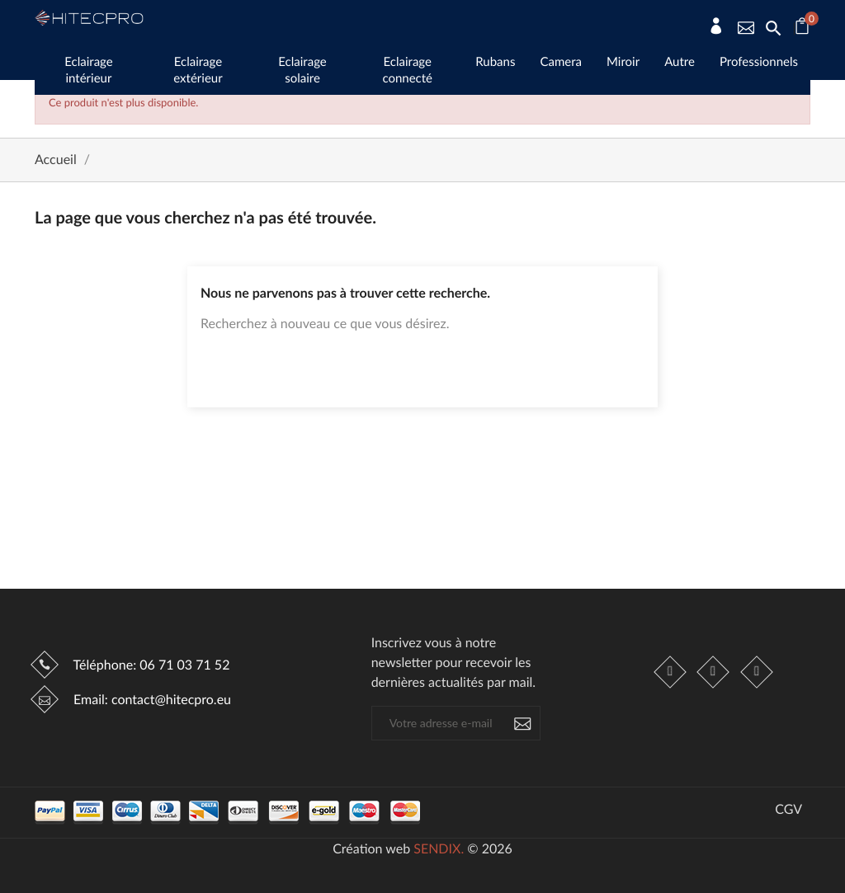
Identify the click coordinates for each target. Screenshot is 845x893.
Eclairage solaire (302, 70)
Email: (150, 699)
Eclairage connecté (407, 70)
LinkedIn (756, 672)
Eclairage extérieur (197, 70)
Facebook (670, 672)
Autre (679, 61)
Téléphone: (149, 665)
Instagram (713, 672)
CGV (788, 809)
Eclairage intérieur (88, 70)
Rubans (495, 61)
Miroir (623, 61)
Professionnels (759, 61)
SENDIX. (438, 849)
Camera (561, 61)
